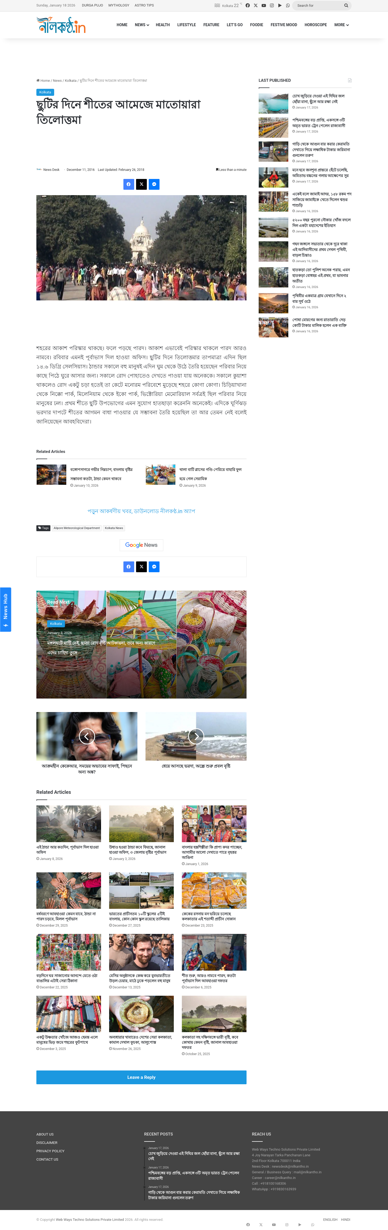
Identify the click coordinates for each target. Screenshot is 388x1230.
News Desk (54, 170)
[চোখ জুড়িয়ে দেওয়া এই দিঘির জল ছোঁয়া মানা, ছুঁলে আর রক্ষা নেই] (273, 103)
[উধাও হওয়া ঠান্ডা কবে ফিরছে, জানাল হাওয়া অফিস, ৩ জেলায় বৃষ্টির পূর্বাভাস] (141, 824)
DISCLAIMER (46, 1143)
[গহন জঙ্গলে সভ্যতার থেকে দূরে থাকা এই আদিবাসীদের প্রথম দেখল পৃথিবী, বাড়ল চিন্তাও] (273, 251)
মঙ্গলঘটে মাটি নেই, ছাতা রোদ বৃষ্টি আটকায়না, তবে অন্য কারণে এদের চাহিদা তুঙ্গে (102, 652)
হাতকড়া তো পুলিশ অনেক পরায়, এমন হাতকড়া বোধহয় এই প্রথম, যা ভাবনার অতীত (321, 275)
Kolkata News (114, 528)
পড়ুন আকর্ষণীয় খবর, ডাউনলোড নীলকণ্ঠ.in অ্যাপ (141, 512)
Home (43, 81)
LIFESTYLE (186, 25)
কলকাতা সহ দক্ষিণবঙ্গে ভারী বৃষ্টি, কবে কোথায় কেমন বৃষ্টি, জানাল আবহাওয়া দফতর (210, 1042)
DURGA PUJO (92, 5)
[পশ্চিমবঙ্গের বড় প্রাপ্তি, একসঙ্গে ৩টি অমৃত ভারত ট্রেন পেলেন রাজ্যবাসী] (273, 127)
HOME (122, 25)
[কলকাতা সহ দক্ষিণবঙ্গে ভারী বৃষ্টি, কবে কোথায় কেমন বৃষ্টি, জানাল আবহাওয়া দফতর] (214, 1014)
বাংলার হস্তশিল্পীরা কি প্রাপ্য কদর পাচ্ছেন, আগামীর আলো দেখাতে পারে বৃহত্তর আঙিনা (212, 852)
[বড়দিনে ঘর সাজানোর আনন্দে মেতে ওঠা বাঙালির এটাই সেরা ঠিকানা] (68, 952)
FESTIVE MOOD (284, 25)
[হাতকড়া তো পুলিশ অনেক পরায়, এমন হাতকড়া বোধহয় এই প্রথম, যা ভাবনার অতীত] (273, 277)
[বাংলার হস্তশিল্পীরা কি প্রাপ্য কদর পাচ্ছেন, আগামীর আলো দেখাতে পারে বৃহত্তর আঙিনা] (214, 824)
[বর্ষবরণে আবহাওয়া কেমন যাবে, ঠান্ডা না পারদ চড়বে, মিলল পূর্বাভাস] (68, 891)
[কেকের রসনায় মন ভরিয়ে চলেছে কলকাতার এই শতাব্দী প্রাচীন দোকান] (214, 891)
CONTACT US (47, 1159)
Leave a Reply (141, 1077)
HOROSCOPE (316, 25)
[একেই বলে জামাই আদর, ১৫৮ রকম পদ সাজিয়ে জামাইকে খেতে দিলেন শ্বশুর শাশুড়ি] (273, 201)
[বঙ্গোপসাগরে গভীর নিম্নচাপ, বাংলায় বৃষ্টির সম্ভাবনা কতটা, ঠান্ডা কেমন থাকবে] (51, 475)
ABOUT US (45, 1134)
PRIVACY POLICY (50, 1151)
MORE (339, 25)
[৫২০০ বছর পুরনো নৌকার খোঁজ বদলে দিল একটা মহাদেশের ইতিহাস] (273, 227)
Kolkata (71, 81)
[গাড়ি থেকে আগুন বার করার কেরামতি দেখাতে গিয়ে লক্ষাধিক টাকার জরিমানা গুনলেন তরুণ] (273, 151)
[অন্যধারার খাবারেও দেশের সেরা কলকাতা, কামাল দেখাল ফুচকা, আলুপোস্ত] (141, 1014)
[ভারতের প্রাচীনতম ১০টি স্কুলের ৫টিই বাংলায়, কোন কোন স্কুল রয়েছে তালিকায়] (141, 891)
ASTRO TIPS (144, 5)
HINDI (345, 1220)
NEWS (140, 25)
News (57, 81)
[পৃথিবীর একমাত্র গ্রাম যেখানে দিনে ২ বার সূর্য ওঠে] (273, 303)
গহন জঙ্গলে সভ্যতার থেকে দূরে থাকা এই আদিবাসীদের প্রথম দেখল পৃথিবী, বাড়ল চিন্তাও (319, 249)
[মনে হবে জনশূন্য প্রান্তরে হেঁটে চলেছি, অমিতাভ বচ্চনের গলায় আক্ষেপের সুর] (273, 177)
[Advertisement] (194, 56)
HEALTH (163, 25)
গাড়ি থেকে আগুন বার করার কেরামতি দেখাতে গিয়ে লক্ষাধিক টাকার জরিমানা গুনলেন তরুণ (321, 150)
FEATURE (211, 25)
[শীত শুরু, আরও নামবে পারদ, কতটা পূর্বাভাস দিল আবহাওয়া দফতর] (214, 952)
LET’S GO (235, 25)
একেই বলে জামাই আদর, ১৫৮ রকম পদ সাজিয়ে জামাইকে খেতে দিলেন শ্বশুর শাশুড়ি (321, 200)
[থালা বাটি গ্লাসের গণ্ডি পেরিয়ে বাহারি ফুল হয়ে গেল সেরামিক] (160, 475)
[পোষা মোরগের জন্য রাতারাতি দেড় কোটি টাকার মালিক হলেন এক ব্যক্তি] (273, 327)
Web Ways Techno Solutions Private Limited (90, 1220)
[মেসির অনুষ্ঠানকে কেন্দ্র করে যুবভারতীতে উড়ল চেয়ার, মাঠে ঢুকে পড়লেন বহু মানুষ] (141, 952)
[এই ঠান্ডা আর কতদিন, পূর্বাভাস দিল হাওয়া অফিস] (68, 824)
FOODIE (256, 25)
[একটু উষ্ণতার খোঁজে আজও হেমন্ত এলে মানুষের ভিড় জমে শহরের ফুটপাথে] (68, 1014)
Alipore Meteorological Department (77, 528)
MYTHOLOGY (119, 5)
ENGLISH (330, 1220)
